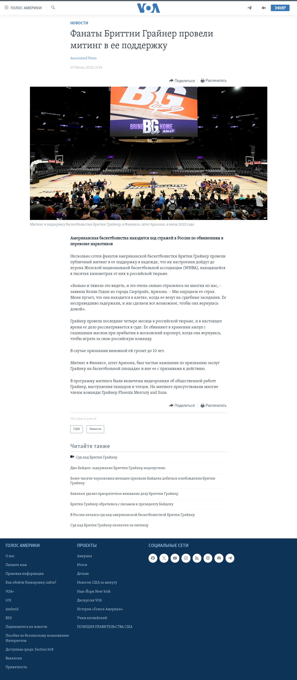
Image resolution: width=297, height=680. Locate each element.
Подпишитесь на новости (26, 627)
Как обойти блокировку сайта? (31, 583)
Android (12, 609)
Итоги (82, 565)
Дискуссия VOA (89, 600)
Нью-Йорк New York (93, 592)
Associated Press (83, 58)
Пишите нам (16, 565)
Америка (84, 556)
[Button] (182, 81)
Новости (79, 23)
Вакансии (14, 658)
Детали (83, 574)
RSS (9, 618)
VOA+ (10, 592)
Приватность (16, 667)
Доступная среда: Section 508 (30, 649)
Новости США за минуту (97, 583)
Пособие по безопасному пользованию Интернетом (37, 638)
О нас (10, 556)
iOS (8, 600)
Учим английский (92, 618)
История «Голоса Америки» (100, 609)
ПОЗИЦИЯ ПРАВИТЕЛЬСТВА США (104, 627)
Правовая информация (25, 574)
